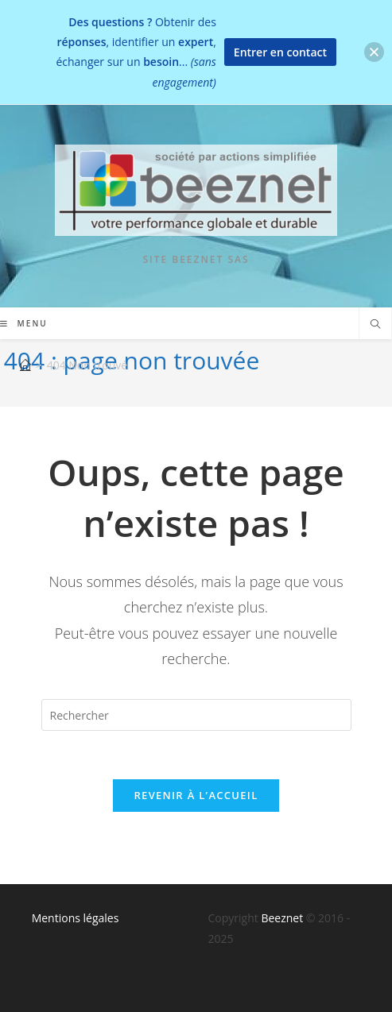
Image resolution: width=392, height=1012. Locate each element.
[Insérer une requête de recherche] (196, 715)
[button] (374, 52)
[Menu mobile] (24, 323)
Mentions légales (75, 917)
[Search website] (375, 325)
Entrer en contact (280, 52)
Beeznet (282, 917)
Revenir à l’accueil (196, 795)
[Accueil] (25, 365)
